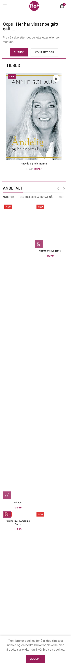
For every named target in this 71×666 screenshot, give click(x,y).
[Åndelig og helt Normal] (34, 116)
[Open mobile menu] (5, 6)
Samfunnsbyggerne (50, 251)
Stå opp (18, 502)
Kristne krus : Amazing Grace (18, 522)
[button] (56, 78)
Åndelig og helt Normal (34, 163)
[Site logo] (34, 5)
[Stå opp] (18, 351)
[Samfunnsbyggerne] (50, 225)
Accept (35, 658)
